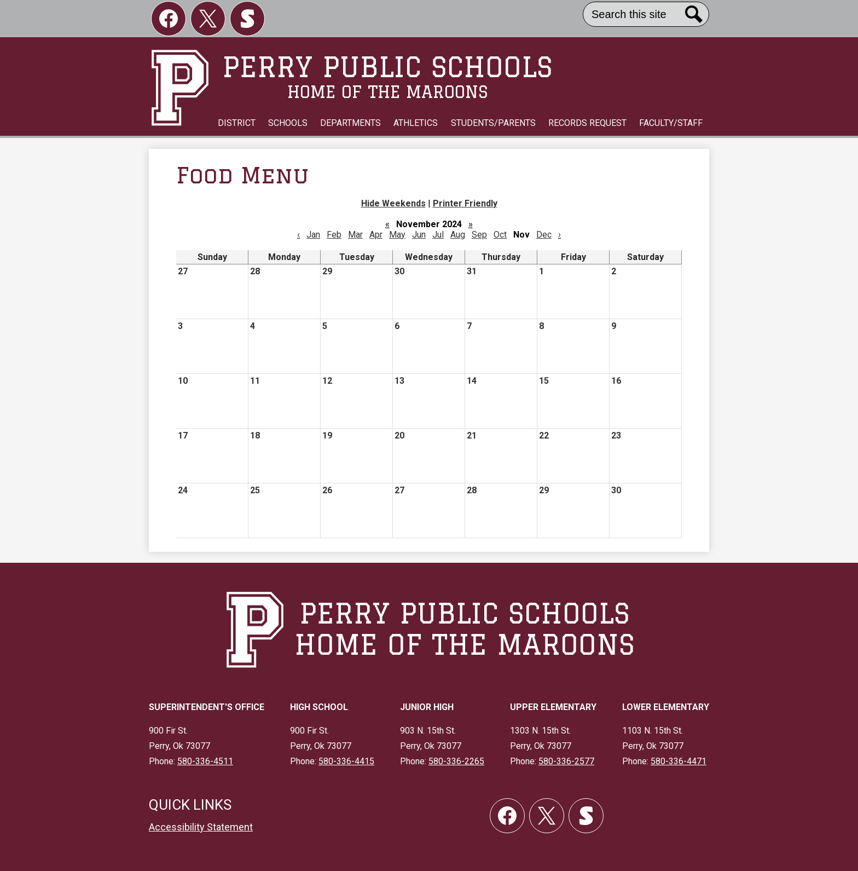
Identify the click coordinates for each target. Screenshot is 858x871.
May (397, 234)
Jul (438, 234)
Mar (355, 234)
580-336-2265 (456, 761)
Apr (375, 234)
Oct (500, 234)
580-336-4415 (346, 761)
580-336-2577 (566, 761)
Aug (457, 234)
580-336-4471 (678, 761)
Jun (419, 234)
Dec (544, 234)
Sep (479, 234)
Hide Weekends (393, 203)
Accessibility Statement (201, 827)
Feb (334, 234)
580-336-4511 (205, 761)
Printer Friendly (465, 203)
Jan (313, 234)
